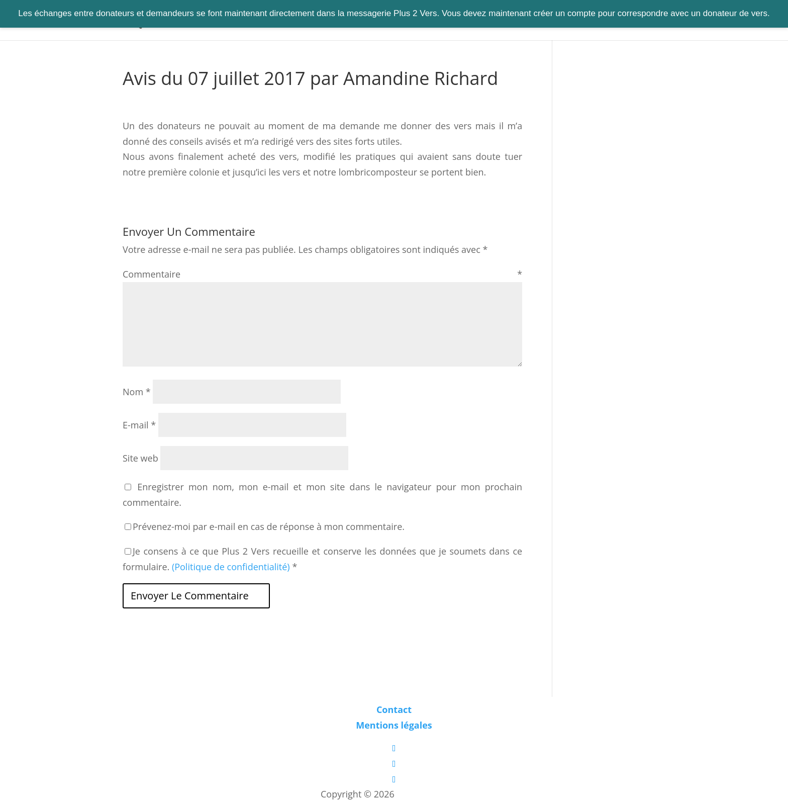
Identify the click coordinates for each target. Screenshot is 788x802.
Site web (140, 458)
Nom (137, 392)
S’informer (368, 21)
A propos (455, 21)
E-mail (139, 425)
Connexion (557, 21)
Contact (505, 21)
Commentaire (322, 274)
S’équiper (414, 21)
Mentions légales (394, 725)
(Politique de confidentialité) (231, 567)
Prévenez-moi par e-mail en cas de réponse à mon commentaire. (265, 526)
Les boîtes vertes (432, 794)
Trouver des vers (312, 21)
